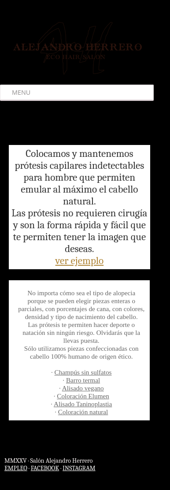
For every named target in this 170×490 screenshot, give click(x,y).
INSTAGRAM (79, 468)
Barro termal (83, 380)
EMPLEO (15, 468)
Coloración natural (83, 412)
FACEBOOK (45, 468)
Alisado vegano (83, 388)
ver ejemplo (79, 261)
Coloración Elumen (83, 396)
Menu (21, 92)
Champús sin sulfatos (83, 372)
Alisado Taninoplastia (83, 404)
